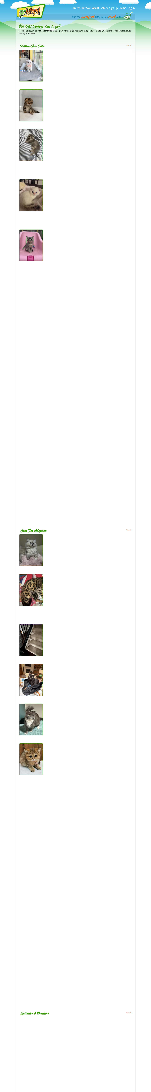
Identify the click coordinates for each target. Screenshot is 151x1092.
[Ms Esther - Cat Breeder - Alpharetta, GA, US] (35, 1085)
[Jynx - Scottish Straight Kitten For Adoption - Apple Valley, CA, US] (41, 899)
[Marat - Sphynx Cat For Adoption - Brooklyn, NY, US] (37, 826)
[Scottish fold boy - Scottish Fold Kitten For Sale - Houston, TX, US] (31, 160)
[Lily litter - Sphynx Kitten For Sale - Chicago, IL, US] (36, 220)
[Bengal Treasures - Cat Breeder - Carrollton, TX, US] (37, 1043)
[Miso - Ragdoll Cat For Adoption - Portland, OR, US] (37, 972)
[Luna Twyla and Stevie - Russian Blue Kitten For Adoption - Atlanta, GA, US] (45, 993)
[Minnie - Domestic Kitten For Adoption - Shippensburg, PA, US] (41, 878)
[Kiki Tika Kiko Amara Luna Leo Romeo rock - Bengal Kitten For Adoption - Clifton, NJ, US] (31, 605)
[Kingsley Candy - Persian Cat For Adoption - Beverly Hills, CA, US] (41, 951)
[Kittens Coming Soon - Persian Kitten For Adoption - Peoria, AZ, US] (42, 909)
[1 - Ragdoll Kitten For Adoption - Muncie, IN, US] (31, 655)
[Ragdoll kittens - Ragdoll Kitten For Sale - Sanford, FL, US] (39, 489)
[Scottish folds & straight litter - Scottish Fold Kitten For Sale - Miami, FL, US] (31, 210)
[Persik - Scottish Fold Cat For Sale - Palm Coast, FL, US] (38, 385)
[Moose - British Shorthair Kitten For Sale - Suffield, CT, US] (39, 302)
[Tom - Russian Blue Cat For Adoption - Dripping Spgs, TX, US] (40, 983)
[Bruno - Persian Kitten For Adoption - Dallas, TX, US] (37, 615)
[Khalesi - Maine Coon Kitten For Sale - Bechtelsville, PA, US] (40, 448)
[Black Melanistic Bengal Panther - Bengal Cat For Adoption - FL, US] (42, 868)
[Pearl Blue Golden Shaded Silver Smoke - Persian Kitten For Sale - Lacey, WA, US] (47, 479)
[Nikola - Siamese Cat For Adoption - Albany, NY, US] (37, 805)
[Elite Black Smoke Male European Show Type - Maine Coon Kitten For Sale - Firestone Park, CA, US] (53, 323)
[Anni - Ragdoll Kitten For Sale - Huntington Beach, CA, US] (39, 364)
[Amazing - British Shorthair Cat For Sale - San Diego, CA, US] (40, 510)
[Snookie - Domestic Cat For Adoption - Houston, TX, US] (38, 784)
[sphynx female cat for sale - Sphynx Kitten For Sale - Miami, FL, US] (42, 416)
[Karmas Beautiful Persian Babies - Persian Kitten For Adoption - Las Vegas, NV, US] (48, 857)
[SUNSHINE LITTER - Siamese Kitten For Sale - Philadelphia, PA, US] (42, 437)
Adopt (95, 8)
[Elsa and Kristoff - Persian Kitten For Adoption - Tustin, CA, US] (31, 565)
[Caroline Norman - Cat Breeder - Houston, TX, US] (36, 1077)
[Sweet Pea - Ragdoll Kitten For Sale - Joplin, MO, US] (37, 396)
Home (122, 8)
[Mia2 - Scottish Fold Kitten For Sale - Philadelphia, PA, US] (39, 312)
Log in (131, 8)
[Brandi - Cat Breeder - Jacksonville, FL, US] (34, 1069)
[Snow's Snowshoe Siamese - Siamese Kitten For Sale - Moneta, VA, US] (44, 427)
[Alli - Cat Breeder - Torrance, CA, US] (32, 1060)
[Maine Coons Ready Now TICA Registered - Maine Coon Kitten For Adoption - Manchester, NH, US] (53, 836)
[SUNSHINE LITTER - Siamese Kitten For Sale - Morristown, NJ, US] (42, 500)
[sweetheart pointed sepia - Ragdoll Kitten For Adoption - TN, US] (41, 795)
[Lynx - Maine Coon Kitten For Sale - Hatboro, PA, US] (38, 375)
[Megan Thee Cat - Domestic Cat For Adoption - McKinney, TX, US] (41, 847)
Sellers (104, 8)
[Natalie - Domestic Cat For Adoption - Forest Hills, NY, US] (39, 962)
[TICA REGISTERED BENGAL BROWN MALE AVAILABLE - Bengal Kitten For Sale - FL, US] (49, 354)
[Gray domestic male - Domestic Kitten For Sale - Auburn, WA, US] (31, 260)
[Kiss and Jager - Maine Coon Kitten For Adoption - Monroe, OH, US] (43, 941)
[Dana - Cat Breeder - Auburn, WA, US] (32, 1027)
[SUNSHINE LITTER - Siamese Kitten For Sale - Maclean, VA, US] (41, 458)
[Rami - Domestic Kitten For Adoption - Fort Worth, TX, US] (31, 695)
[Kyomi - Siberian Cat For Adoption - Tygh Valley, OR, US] (31, 734)
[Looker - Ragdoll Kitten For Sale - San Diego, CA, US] (37, 333)
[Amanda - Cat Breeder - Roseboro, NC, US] (34, 1035)
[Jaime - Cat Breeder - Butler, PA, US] (32, 1018)
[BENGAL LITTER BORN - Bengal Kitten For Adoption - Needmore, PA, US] (44, 930)
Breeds (76, 8)
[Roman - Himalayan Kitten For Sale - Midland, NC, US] (38, 291)
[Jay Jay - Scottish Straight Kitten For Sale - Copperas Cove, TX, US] (41, 469)
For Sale (86, 8)
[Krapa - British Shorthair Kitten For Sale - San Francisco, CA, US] (41, 343)
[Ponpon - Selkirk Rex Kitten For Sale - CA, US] (31, 80)
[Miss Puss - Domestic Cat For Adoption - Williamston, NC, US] (40, 920)
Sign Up (113, 8)
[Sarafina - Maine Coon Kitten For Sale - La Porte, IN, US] (39, 281)
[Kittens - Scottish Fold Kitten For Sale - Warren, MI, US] (31, 120)
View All (128, 45)
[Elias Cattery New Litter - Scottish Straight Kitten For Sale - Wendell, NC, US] (45, 270)
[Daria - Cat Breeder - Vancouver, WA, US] (33, 1052)
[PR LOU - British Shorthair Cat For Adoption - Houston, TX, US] (31, 774)
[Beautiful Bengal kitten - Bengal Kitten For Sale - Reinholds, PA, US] (42, 170)
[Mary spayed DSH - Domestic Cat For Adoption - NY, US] (39, 889)
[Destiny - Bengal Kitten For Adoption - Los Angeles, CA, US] (39, 816)
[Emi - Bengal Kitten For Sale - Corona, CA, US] (35, 406)
